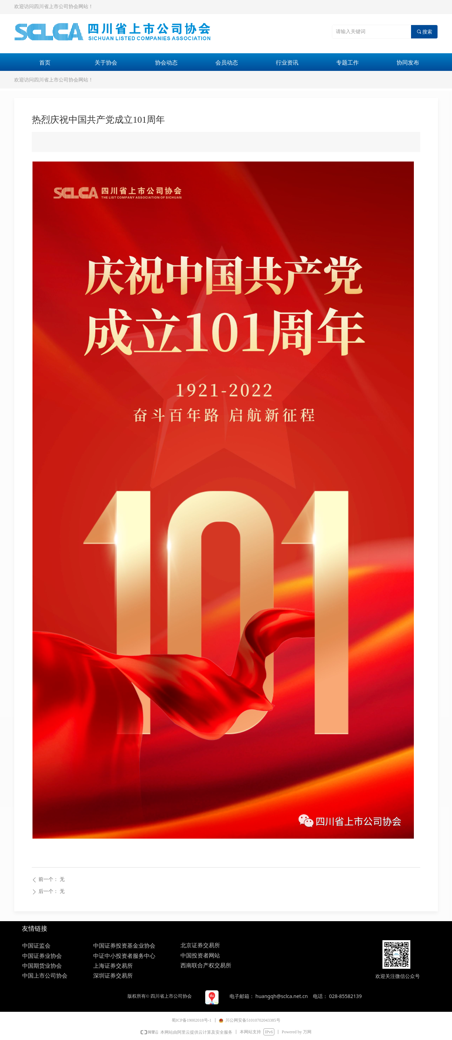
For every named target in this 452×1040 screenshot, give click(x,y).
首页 (44, 63)
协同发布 (408, 63)
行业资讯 (287, 63)
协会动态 (166, 63)
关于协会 (106, 63)
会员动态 (226, 63)
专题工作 (347, 63)
